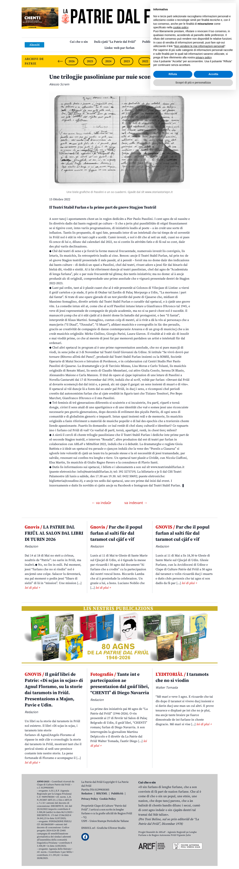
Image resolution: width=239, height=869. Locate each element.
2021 (163, 61)
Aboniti (34, 45)
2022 (145, 61)
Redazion (86, 793)
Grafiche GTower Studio (111, 828)
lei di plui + (32, 588)
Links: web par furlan (119, 48)
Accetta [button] (213, 850)
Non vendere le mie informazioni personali (199, 822)
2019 (200, 61)
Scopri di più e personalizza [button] (193, 858)
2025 (90, 61)
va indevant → (135, 502)
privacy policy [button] (203, 833)
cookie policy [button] (180, 803)
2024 (108, 61)
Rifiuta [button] (173, 850)
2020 (182, 61)
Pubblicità (117, 793)
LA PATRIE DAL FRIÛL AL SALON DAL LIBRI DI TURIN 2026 (54, 533)
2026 (72, 61)
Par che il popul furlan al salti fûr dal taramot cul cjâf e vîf (116, 533)
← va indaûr (102, 502)
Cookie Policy (108, 799)
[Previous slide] (60, 61)
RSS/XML (101, 793)
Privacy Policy (89, 799)
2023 (127, 61)
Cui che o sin (79, 42)
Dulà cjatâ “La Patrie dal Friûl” (115, 42)
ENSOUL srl (88, 828)
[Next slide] (211, 61)
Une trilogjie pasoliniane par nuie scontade (106, 77)
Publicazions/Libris (155, 42)
